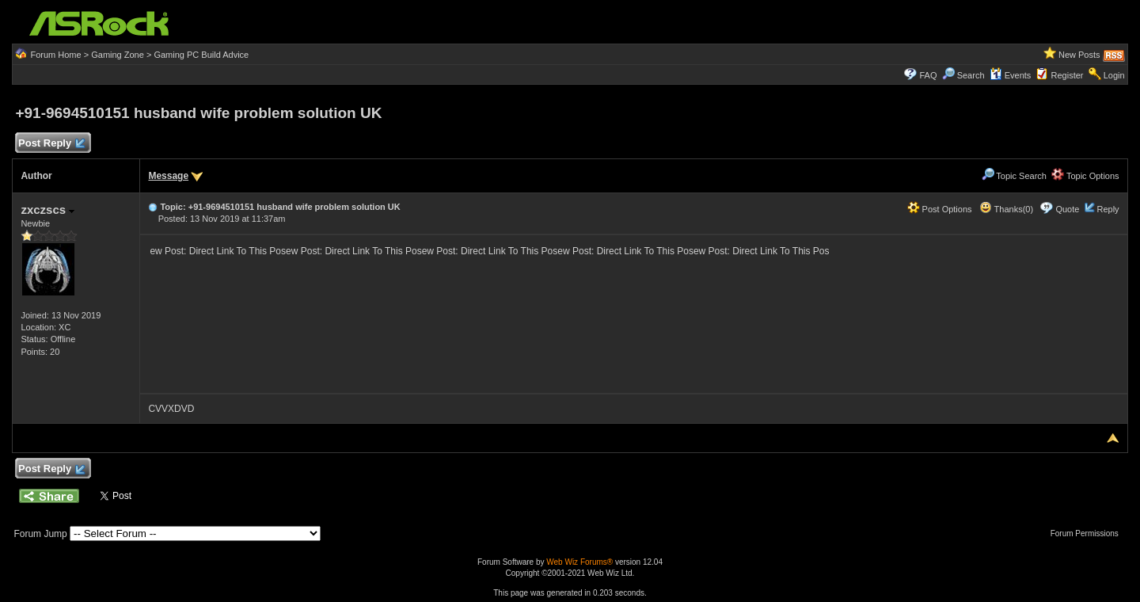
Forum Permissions (1089, 533)
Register (1067, 75)
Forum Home (55, 54)
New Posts (1079, 54)
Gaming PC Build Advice (201, 54)
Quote (1067, 209)
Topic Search (1014, 176)
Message (168, 175)
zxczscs (47, 209)
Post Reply (50, 143)
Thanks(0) (1006, 209)
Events (1011, 75)
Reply (1107, 209)
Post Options (939, 209)
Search (971, 75)
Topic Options (1085, 176)
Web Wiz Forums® (579, 562)
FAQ (928, 75)
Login (1114, 75)
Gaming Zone (117, 54)
